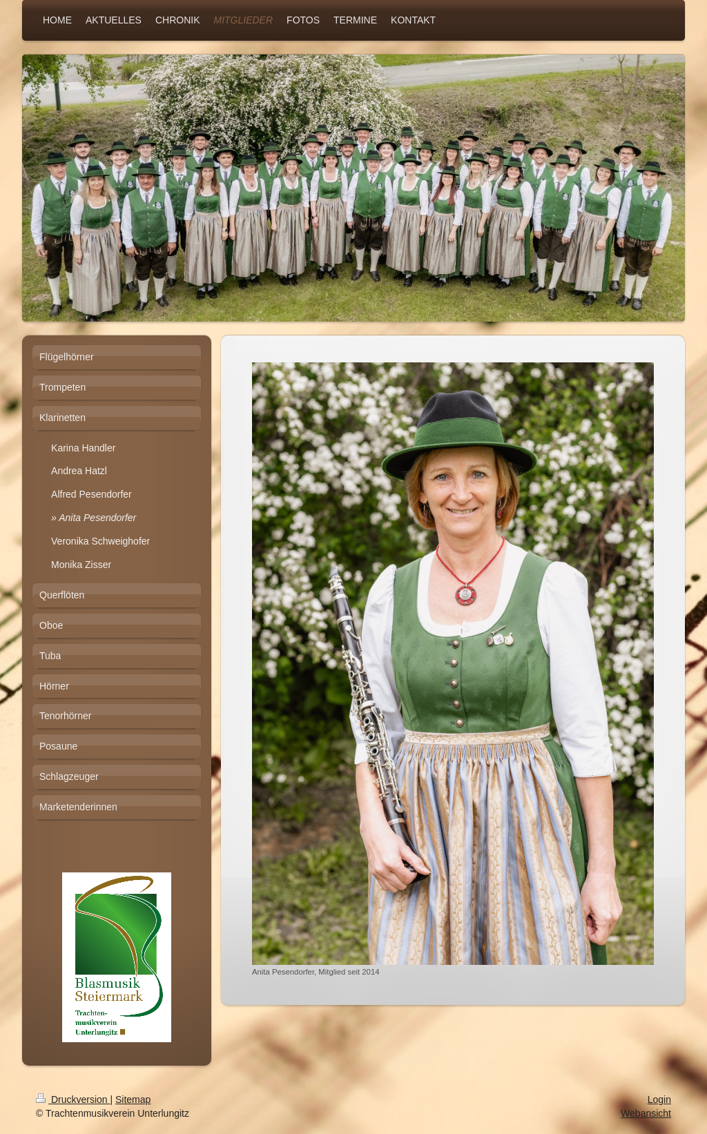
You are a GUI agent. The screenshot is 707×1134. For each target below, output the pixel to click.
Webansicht (646, 1113)
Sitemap (133, 1099)
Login (659, 1099)
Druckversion (73, 1099)
